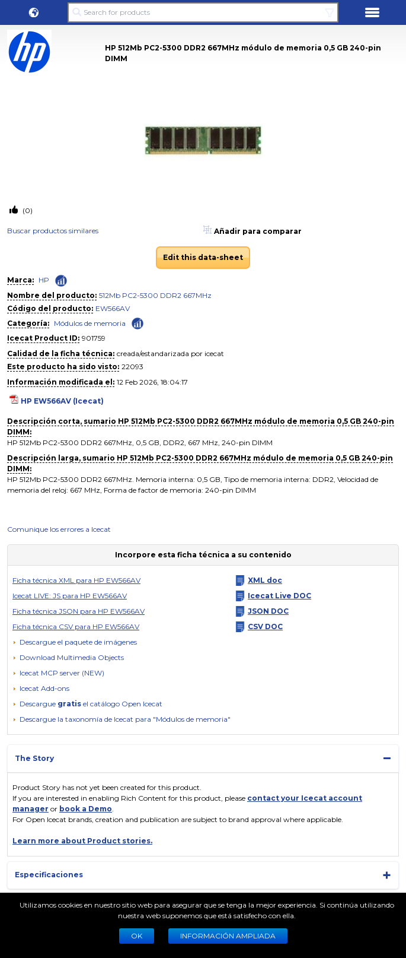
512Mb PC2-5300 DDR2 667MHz (155, 295)
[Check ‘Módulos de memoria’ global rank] (137, 322)
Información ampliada (228, 935)
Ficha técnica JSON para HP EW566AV (78, 611)
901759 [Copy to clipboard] (94, 338)
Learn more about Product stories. (82, 840)
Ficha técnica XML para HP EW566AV (76, 580)
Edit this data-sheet (203, 257)
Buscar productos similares (52, 230)
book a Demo (85, 808)
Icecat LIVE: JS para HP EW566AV (69, 595)
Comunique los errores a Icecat (59, 529)
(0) (27, 210)
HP (44, 279)
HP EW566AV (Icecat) (62, 400)
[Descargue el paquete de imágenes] (74, 642)
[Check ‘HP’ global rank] (61, 281)
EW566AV (112, 308)
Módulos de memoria (90, 323)
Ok (136, 935)
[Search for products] (203, 12)
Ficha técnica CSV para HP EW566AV (75, 626)
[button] (33, 12)
